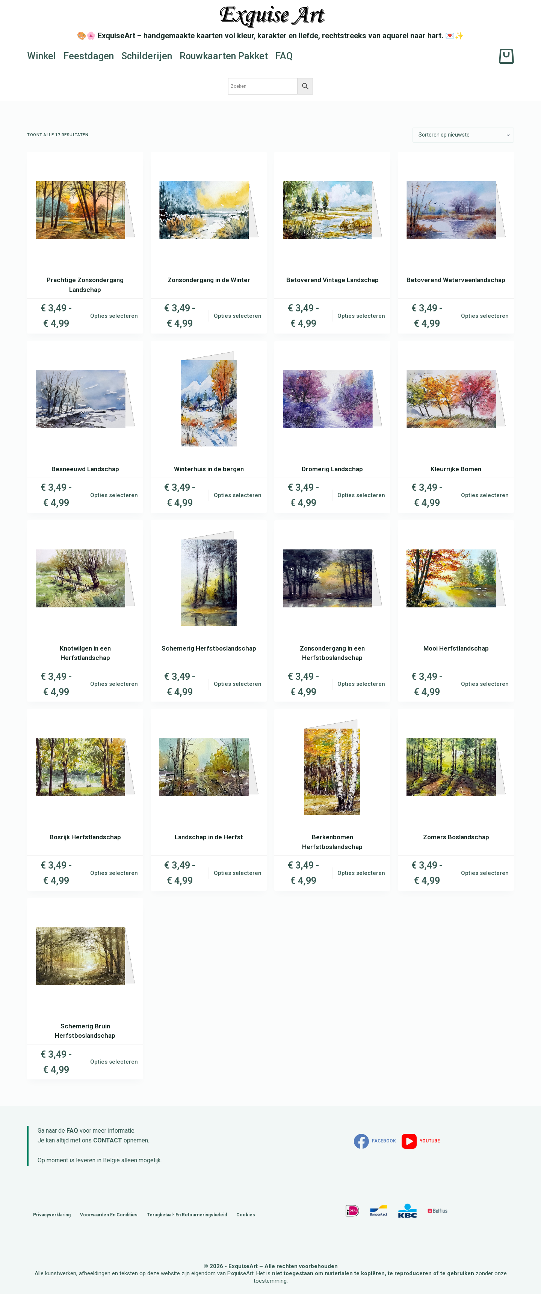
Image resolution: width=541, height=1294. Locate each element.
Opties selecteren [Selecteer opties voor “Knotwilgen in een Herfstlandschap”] (114, 684)
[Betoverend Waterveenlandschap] (456, 210)
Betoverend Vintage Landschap (332, 280)
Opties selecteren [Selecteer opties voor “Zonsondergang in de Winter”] (237, 316)
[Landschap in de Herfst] (209, 767)
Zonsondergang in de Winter (209, 280)
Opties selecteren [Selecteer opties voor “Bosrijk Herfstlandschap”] (114, 873)
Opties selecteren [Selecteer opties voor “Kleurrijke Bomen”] (485, 495)
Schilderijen (146, 56)
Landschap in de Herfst (209, 837)
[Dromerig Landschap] (332, 399)
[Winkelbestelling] (463, 135)
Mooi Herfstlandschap (456, 648)
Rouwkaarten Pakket (224, 56)
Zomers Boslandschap (456, 837)
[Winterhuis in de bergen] (209, 399)
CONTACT (107, 1140)
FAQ (284, 56)
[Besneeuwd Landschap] (85, 399)
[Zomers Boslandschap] (456, 767)
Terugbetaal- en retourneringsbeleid (187, 1214)
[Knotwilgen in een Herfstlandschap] (85, 578)
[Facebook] (375, 1141)
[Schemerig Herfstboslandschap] (209, 578)
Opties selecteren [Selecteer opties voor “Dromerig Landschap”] (361, 495)
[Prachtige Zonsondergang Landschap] (85, 210)
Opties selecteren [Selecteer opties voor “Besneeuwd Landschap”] (114, 495)
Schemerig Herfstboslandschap (209, 648)
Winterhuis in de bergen (209, 469)
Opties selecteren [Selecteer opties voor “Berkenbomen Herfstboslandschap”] (361, 873)
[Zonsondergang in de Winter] (209, 210)
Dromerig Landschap (332, 469)
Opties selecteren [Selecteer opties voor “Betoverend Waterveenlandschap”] (485, 316)
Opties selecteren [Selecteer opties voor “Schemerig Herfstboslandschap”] (237, 684)
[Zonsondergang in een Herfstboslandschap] (332, 578)
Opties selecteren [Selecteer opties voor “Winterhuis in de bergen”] (237, 495)
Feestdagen (88, 56)
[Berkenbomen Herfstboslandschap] (332, 767)
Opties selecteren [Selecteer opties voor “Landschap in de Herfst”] (237, 873)
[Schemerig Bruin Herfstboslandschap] (85, 956)
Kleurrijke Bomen (456, 469)
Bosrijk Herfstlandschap (85, 837)
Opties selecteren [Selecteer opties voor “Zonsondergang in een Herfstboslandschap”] (361, 684)
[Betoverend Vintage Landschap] (332, 210)
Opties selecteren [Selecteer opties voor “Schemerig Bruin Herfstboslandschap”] (114, 1061)
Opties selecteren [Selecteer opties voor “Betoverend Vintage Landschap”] (361, 316)
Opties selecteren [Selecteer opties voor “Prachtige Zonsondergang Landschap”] (114, 316)
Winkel (41, 56)
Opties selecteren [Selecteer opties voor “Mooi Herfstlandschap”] (485, 684)
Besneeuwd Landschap (85, 469)
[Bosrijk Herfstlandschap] (85, 767)
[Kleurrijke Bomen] (456, 399)
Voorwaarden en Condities (109, 1214)
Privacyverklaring (52, 1214)
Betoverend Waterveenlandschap (456, 280)
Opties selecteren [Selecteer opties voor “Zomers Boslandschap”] (485, 873)
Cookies (245, 1214)
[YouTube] (421, 1141)
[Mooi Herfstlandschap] (456, 578)
